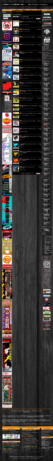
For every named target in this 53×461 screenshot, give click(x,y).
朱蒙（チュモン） (47, 114)
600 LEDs (27, 415)
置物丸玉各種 (47, 134)
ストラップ (47, 169)
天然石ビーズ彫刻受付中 (47, 31)
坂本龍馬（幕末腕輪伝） (47, 85)
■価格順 (24, 16)
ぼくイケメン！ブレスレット (47, 180)
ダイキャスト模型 (22, 423)
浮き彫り (31, 419)
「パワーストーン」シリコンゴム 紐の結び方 (48, 236)
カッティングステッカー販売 (7, 423)
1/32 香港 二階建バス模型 (25, 29)
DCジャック (6, 416)
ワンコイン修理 (22, 421)
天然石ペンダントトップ (47, 174)
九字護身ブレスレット (47, 104)
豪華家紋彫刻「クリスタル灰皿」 (47, 229)
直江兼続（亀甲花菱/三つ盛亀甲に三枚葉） (47, 57)
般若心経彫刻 (47, 89)
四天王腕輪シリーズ (47, 80)
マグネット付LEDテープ (17, 415)
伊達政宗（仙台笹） (46, 60)
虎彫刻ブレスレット (47, 205)
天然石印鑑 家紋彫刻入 (47, 210)
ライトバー (14, 416)
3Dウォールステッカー (15, 423)
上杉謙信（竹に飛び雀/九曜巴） (47, 51)
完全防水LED (10, 416)
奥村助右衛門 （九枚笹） (47, 61)
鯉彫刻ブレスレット (47, 190)
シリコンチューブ (19, 416)
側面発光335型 (23, 415)
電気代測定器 (31, 416)
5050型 (9, 415)
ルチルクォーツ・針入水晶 (47, 154)
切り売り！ (42, 416)
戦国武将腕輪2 (47, 70)
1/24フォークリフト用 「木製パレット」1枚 (28, 113)
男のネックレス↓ (47, 164)
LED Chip (38, 416)
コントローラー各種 (25, 416)
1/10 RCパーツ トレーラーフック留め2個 (27, 36)
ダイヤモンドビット (28, 423)
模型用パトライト (35, 423)
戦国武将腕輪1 (47, 65)
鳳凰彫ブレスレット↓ (47, 195)
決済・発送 (39, 9)
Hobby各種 (17, 11)
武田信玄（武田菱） (46, 52)
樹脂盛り (47, 44)
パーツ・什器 (47, 124)
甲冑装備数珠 (17, 421)
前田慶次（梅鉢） (46, 54)
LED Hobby (35, 416)
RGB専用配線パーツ (42, 415)
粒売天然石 (47, 119)
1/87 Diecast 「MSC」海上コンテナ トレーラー (28, 59)
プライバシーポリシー (45, 434)
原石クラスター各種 (47, 129)
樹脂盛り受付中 (10, 419)
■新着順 (27, 16)
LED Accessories (36, 415)
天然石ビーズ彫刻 (5, 419)
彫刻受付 (24, 9)
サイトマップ (46, 245)
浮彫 (47, 75)
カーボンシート (41, 423)
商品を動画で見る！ (47, 248)
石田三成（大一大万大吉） (47, 53)
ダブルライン (31, 415)
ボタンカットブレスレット (47, 144)
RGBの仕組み (46, 249)
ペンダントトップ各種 (32, 420)
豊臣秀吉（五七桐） (46, 46)
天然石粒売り (35, 419)
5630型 (12, 415)
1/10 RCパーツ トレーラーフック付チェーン (28, 44)
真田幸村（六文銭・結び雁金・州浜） (46, 59)
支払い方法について (23, 456)
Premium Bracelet (47, 159)
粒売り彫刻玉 (7, 420)
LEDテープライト (47, 39)
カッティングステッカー (47, 223)
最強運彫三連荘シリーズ (47, 149)
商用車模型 (21, 11)
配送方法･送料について (31, 456)
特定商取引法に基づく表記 (14, 456)
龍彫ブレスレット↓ (47, 185)
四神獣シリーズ (47, 99)
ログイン (31, 9)
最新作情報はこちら (47, 321)
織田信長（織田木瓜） (46, 47)
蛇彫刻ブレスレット (47, 200)
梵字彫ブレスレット (47, 109)
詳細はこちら (5, 439)
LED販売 (16, 9)
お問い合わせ (49, 9)
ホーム (14, 11)
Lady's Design (47, 139)
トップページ (7, 9)
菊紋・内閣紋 (47, 94)
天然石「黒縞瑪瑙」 (47, 214)
